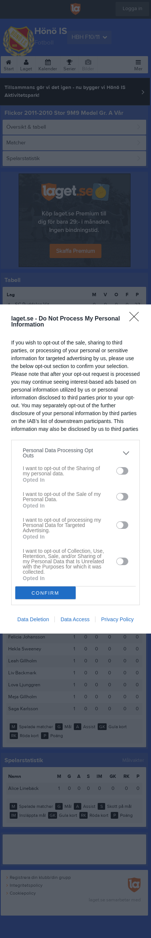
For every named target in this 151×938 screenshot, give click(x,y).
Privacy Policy (117, 619)
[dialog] (75, 469)
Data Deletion (33, 619)
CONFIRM (45, 593)
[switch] (122, 471)
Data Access (74, 619)
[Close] (136, 319)
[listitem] (75, 453)
